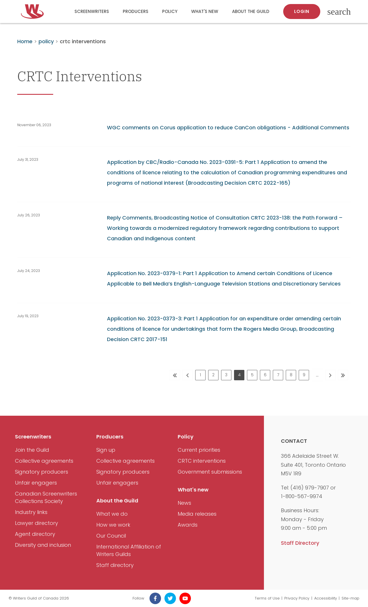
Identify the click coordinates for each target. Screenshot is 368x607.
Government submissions (210, 471)
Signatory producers (41, 471)
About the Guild (250, 11)
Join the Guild (32, 449)
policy (46, 41)
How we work (113, 524)
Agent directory (35, 534)
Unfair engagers (36, 482)
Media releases (197, 513)
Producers (135, 11)
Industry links (31, 512)
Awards (188, 524)
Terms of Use (267, 598)
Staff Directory (300, 543)
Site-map (350, 598)
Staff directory (115, 565)
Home (24, 41)
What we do (112, 513)
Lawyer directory (36, 523)
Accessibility (325, 598)
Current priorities (199, 449)
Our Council (111, 535)
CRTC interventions (202, 460)
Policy (169, 11)
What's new (204, 11)
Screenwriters (91, 11)
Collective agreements (44, 460)
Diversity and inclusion (43, 545)
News (184, 502)
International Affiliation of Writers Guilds (128, 550)
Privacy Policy (296, 598)
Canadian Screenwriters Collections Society (46, 497)
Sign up (105, 449)
